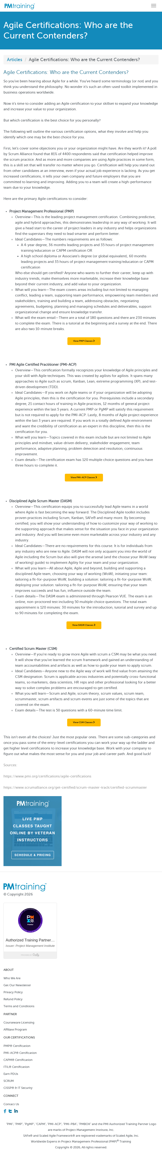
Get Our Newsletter (17, 985)
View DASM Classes (84, 625)
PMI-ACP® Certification (20, 1053)
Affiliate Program (15, 1029)
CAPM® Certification (18, 1060)
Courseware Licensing (18, 1022)
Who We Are (11, 978)
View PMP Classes (84, 341)
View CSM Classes (84, 722)
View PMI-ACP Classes (84, 477)
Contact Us (11, 1104)
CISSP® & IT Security (18, 1088)
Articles (14, 59)
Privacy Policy (13, 992)
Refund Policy (13, 999)
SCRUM (8, 1081)
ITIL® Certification (16, 1067)
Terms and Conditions (18, 1006)
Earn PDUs (10, 1074)
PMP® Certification (16, 1046)
